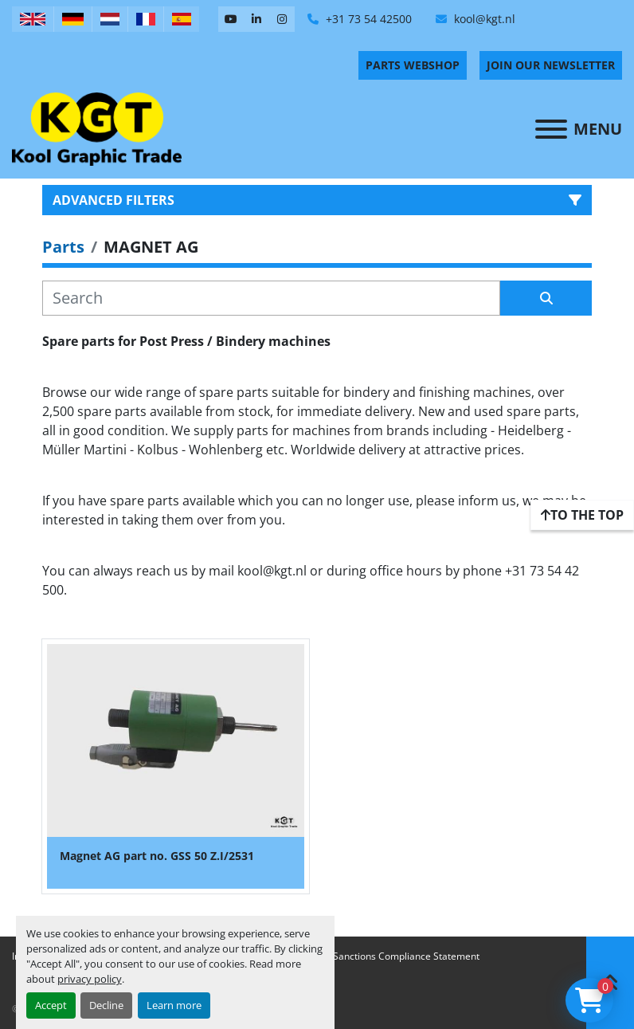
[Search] (271, 298)
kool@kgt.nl (483, 18)
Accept (51, 1005)
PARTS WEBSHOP (413, 65)
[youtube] (231, 19)
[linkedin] (256, 19)
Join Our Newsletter (551, 65)
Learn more (174, 1005)
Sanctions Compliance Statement (406, 956)
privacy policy (89, 979)
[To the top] (582, 515)
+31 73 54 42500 (367, 18)
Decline (106, 1005)
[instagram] (282, 19)
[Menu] (551, 129)
